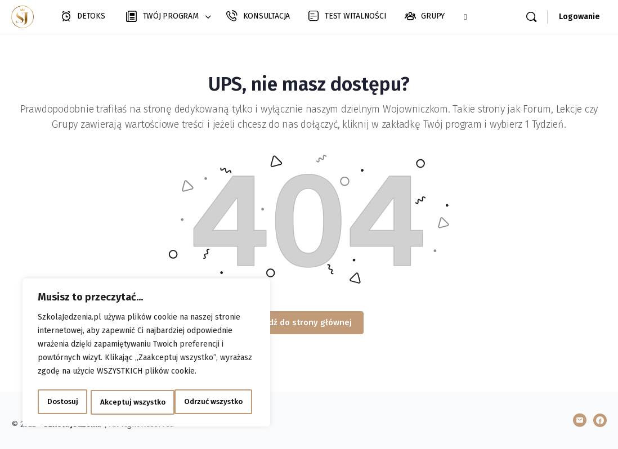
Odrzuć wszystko (128, 402)
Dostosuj (61, 402)
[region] (146, 353)
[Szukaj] (531, 17)
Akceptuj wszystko (214, 402)
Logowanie (579, 16)
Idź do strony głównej (309, 322)
